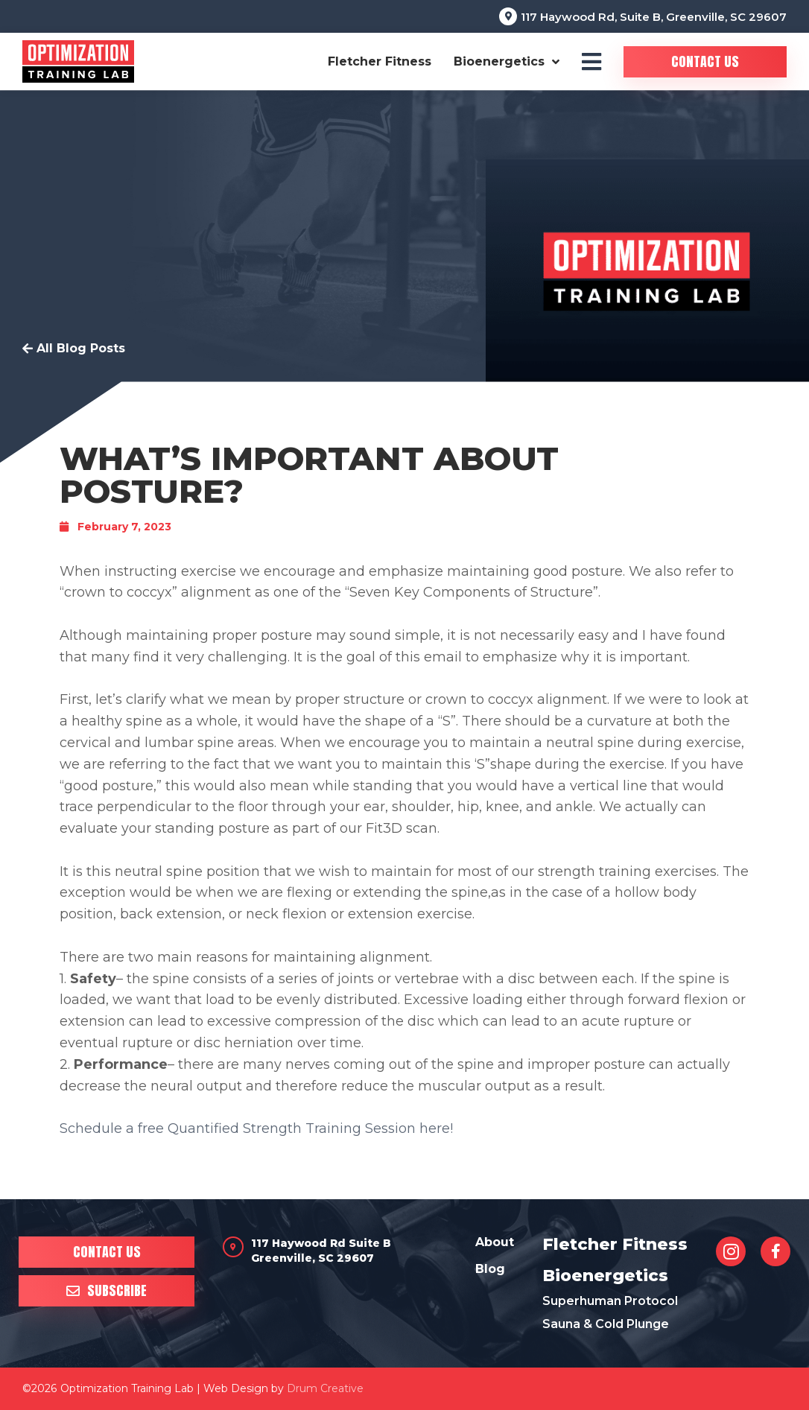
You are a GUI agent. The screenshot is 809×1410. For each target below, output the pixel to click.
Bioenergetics (506, 61)
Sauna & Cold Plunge (605, 1324)
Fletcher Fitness (379, 61)
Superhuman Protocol (610, 1301)
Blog (490, 1269)
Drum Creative (325, 1388)
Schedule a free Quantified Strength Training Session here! (256, 1128)
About (494, 1242)
